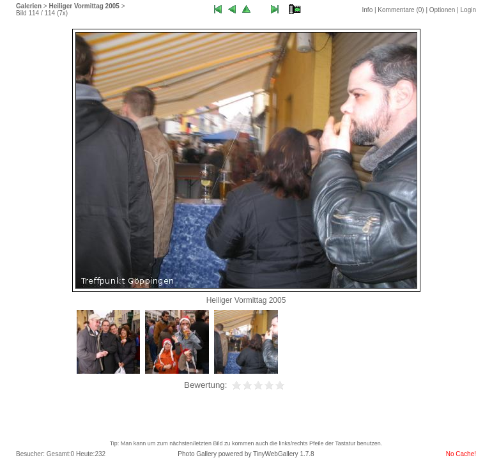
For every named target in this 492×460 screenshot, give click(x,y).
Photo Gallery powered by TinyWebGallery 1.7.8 (246, 453)
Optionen (442, 9)
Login (468, 9)
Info (367, 9)
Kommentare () (401, 9)
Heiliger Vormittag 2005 (84, 6)
